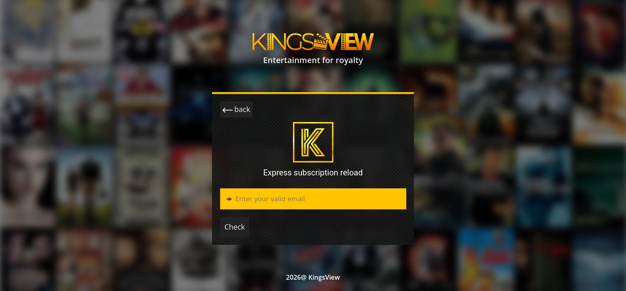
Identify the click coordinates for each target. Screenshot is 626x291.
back (236, 109)
